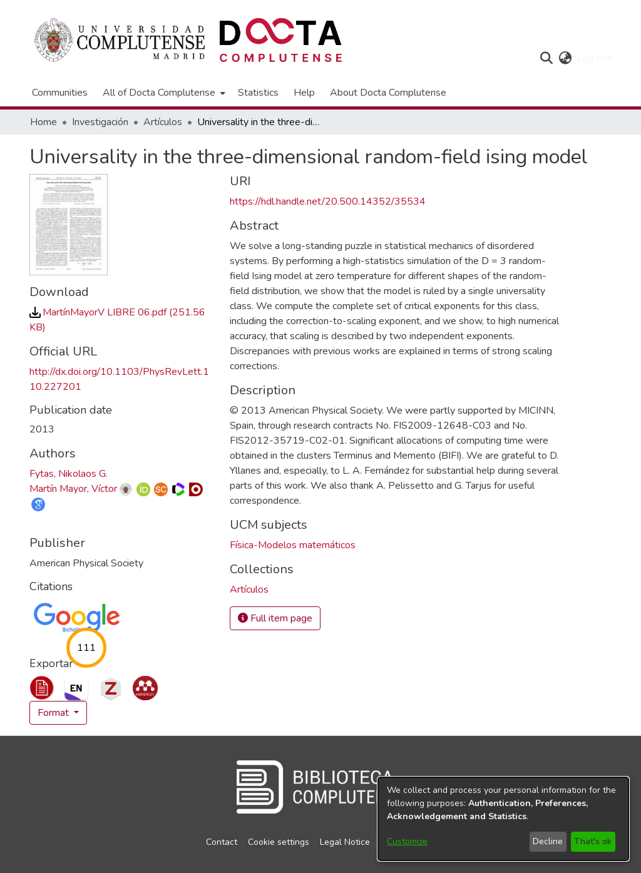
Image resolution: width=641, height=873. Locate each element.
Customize (407, 841)
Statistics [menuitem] (258, 93)
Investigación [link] (100, 122)
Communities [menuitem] (60, 93)
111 (86, 648)
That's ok (593, 841)
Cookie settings (278, 842)
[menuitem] (162, 92)
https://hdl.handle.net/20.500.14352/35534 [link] (328, 201)
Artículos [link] (162, 122)
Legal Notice (345, 842)
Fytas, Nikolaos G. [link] (68, 474)
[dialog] (503, 818)
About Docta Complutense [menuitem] (388, 93)
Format (54, 713)
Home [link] (43, 122)
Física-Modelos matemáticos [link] (293, 545)
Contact (221, 842)
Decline (548, 841)
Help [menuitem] (304, 93)
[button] (546, 58)
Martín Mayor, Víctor (73, 489)
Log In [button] (591, 58)
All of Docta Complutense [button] (159, 93)
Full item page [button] (275, 618)
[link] (249, 589)
